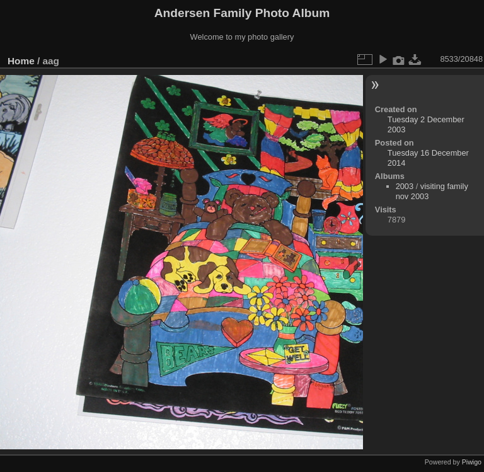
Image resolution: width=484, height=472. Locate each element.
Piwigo (471, 462)
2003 (404, 186)
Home (21, 60)
